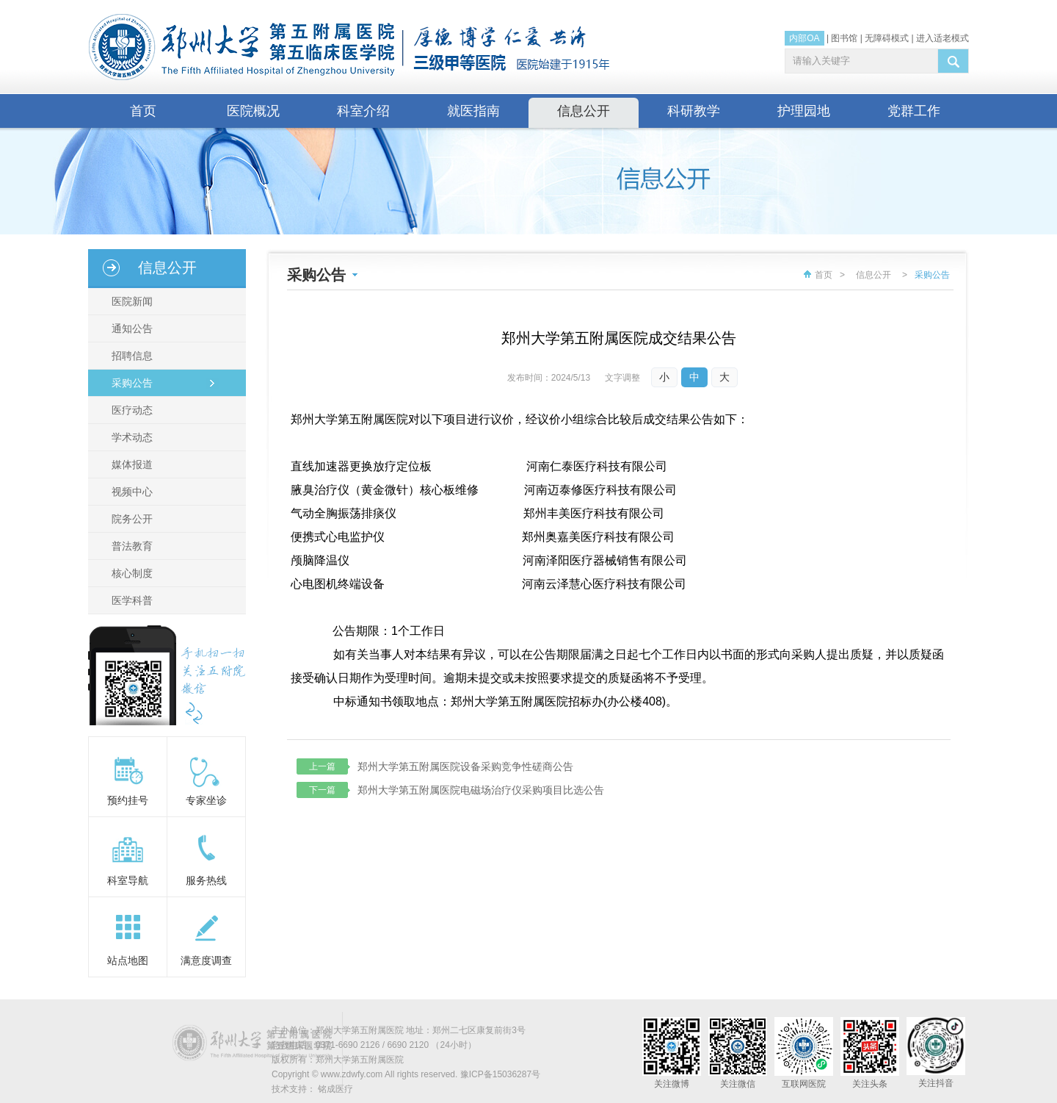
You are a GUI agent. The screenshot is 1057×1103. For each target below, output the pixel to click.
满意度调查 (206, 960)
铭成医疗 (335, 1089)
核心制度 (132, 573)
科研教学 (693, 111)
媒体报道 (132, 464)
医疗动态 (132, 410)
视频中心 (132, 491)
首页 (143, 111)
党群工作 (913, 111)
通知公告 (132, 328)
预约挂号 (127, 800)
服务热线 (206, 880)
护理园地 (803, 111)
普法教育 (132, 546)
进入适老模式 (942, 38)
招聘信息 (132, 356)
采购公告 (132, 383)
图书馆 (844, 38)
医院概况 (253, 111)
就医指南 (473, 111)
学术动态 (132, 437)
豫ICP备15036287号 (500, 1074)
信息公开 (583, 111)
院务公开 (132, 519)
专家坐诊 (206, 800)
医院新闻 (132, 301)
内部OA (804, 38)
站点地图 (127, 960)
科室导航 (127, 880)
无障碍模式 (887, 38)
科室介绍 (363, 111)
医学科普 (132, 600)
